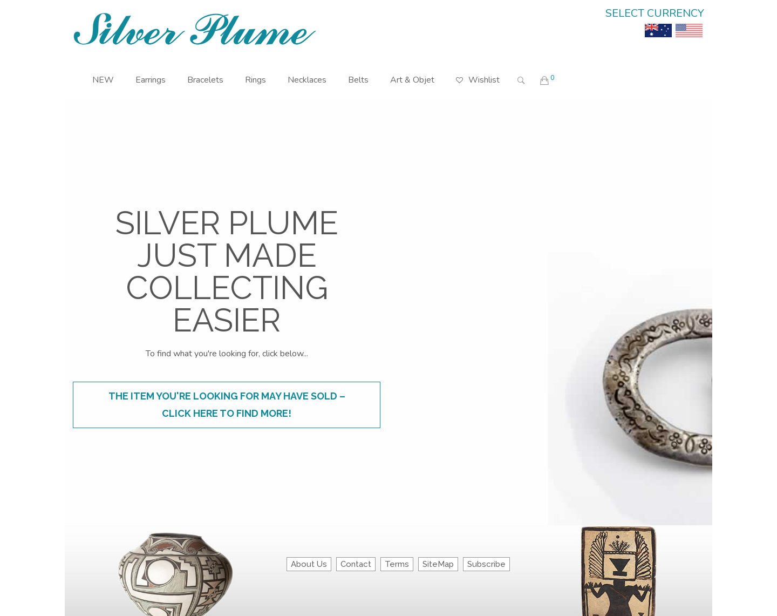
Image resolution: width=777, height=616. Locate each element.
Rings (255, 80)
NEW (103, 80)
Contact (355, 564)
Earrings (150, 80)
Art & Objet (412, 80)
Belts (358, 80)
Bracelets (205, 80)
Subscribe (486, 564)
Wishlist (478, 72)
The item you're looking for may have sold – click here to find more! (226, 404)
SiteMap (438, 564)
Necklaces (307, 80)
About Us (309, 564)
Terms (397, 564)
